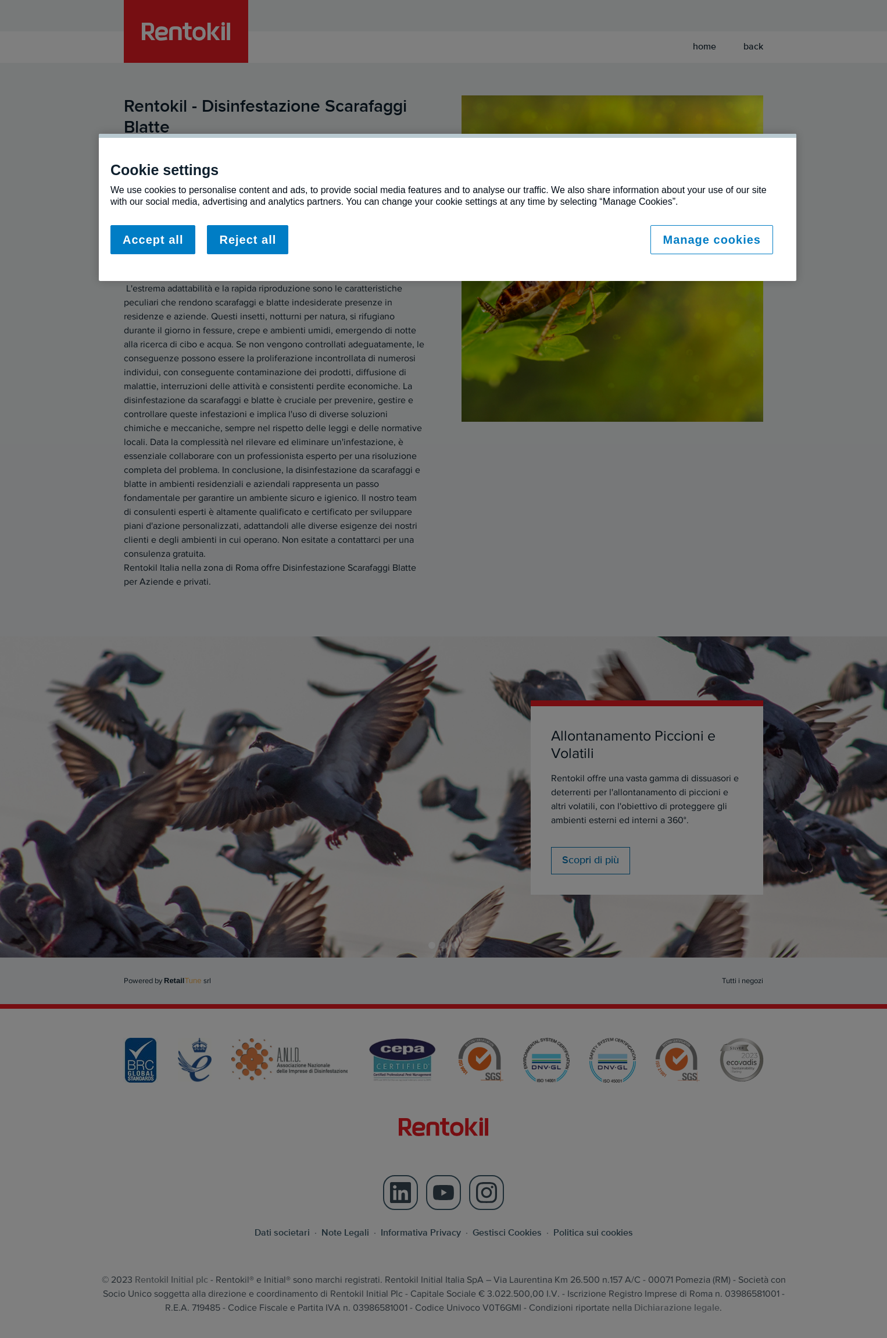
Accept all (153, 239)
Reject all (247, 239)
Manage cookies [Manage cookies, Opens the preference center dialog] (712, 239)
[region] (447, 207)
